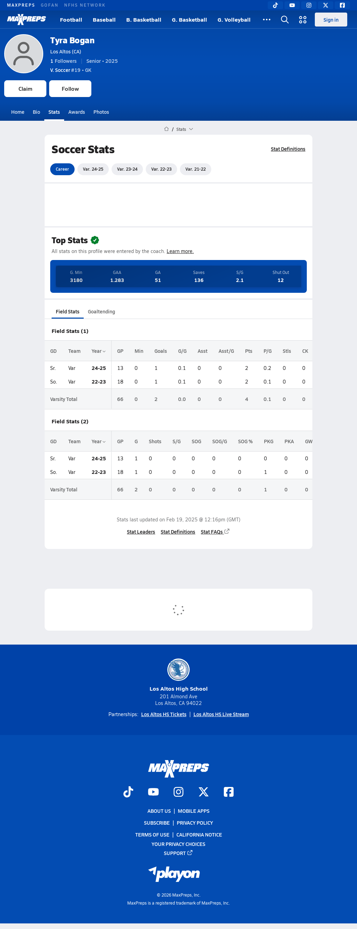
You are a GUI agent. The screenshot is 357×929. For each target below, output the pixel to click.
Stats (54, 111)
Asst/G (226, 351)
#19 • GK (70, 69)
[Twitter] (325, 5)
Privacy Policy (195, 822)
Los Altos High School (179, 675)
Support (178, 852)
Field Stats (67, 311)
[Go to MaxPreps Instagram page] (178, 792)
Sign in (331, 19)
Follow (70, 88)
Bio (36, 111)
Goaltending (101, 311)
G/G (182, 351)
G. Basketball (189, 19)
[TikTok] (275, 5)
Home (17, 111)
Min (139, 351)
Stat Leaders (141, 531)
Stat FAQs (215, 531)
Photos (101, 111)
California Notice (199, 834)
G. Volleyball (234, 19)
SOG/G (219, 441)
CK (305, 351)
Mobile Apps (194, 810)
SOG (196, 441)
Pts (248, 351)
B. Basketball (143, 19)
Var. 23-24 (127, 169)
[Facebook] (342, 5)
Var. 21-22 (195, 169)
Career (62, 169)
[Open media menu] (303, 19)
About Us (159, 810)
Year (99, 351)
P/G (268, 351)
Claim (25, 88)
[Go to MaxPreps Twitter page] (203, 792)
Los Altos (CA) (65, 51)
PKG (268, 441)
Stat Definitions (288, 148)
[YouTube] (292, 5)
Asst (202, 351)
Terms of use (152, 834)
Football (71, 19)
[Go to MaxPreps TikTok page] (128, 792)
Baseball (104, 19)
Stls (287, 351)
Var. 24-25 (93, 169)
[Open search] (285, 19)
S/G (177, 441)
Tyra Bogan (72, 40)
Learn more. (180, 251)
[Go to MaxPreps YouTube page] (153, 792)
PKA (289, 441)
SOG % (245, 441)
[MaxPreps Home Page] (166, 129)
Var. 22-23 (161, 169)
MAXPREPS (21, 5)
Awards (76, 111)
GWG (310, 441)
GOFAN (50, 5)
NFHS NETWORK (85, 5)
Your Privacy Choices (178, 844)
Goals (160, 351)
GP (120, 351)
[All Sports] (267, 19)
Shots (155, 441)
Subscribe (157, 822)
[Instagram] (309, 5)
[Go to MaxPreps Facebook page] (228, 792)
